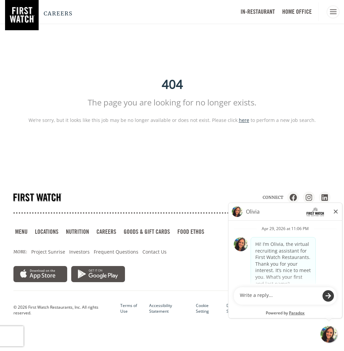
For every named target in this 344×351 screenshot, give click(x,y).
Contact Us (154, 252)
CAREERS (106, 231)
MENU (21, 231)
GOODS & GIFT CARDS (147, 231)
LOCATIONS (46, 231)
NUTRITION (77, 231)
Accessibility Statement (160, 308)
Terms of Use (128, 308)
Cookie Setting (202, 308)
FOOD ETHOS (190, 231)
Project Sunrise (48, 252)
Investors (79, 252)
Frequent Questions (116, 252)
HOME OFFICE (297, 11)
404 (172, 84)
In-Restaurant (258, 11)
